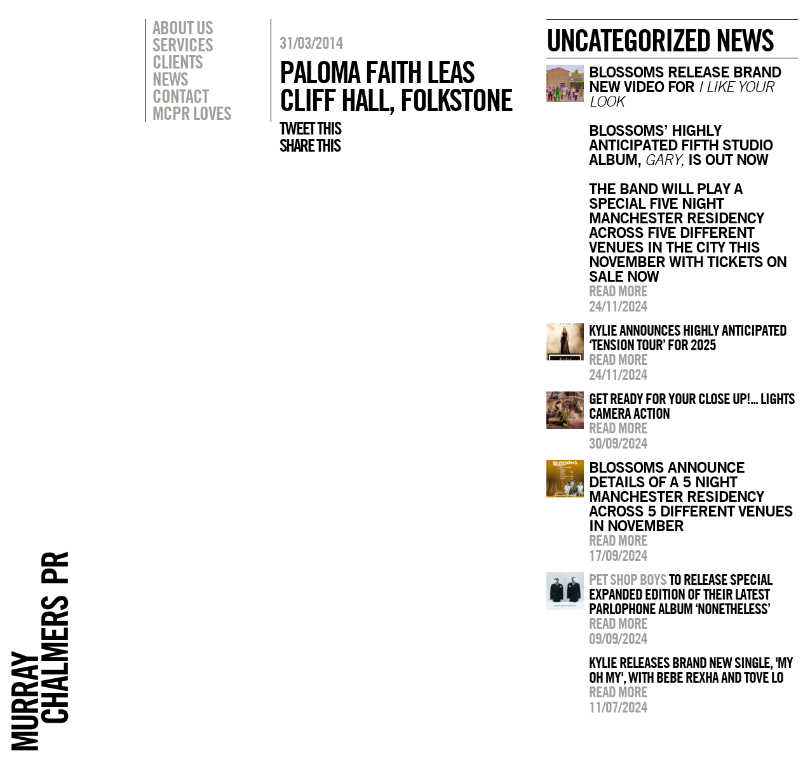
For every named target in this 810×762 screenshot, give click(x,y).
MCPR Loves (191, 113)
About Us (182, 27)
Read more (618, 290)
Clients (177, 61)
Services (182, 44)
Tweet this (310, 128)
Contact (180, 95)
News (170, 78)
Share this (310, 145)
